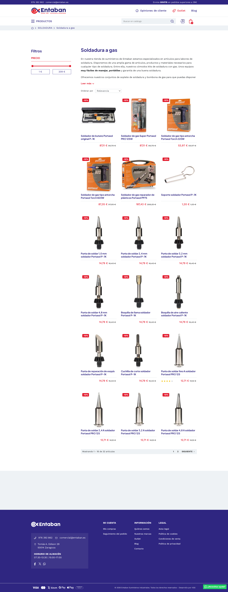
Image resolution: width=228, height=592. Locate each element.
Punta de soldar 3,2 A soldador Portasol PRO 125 (138, 432)
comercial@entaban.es (57, 2)
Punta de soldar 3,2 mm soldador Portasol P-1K (174, 255)
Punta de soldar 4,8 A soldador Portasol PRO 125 (178, 432)
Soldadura (45, 27)
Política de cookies (168, 534)
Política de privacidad (169, 544)
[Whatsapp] (44, 564)
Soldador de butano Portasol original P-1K (97, 137)
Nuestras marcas (142, 534)
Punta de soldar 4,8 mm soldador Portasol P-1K (94, 314)
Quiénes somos (141, 529)
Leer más (88, 83)
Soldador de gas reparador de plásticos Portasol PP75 (137, 196)
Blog (136, 544)
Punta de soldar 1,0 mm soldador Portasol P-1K (94, 255)
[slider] (32, 66)
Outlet (137, 539)
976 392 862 (37, 2)
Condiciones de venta (169, 539)
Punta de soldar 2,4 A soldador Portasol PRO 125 (98, 432)
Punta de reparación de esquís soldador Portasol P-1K (98, 373)
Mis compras (109, 529)
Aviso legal (164, 529)
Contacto (139, 548)
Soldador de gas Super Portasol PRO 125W (138, 137)
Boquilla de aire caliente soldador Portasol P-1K (174, 314)
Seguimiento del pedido (115, 534)
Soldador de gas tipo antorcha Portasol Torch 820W (98, 196)
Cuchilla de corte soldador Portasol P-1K (135, 373)
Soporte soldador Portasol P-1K (178, 194)
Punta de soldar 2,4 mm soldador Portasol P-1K (134, 255)
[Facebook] (35, 564)
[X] (40, 564)
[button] (191, 21)
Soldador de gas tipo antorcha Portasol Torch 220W (178, 137)
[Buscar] (172, 21)
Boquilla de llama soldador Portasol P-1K (135, 314)
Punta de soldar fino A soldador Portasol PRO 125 (178, 373)
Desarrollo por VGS (187, 588)
